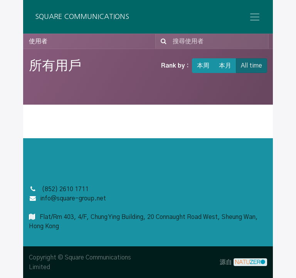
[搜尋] (162, 41)
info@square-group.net (73, 198)
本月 (225, 66)
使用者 (38, 41)
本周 (203, 66)
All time (251, 66)
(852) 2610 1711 (65, 189)
